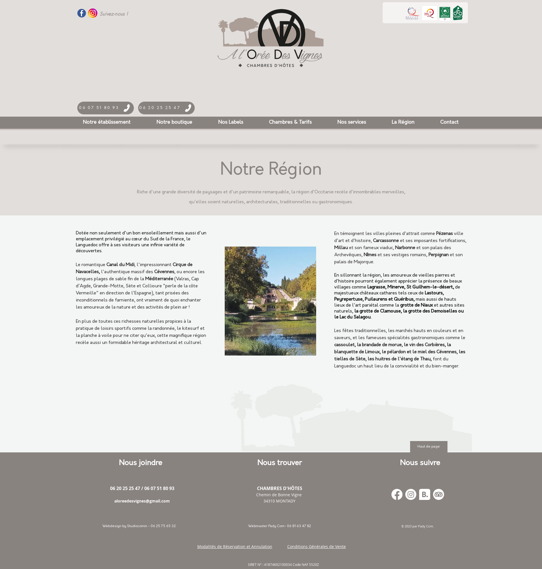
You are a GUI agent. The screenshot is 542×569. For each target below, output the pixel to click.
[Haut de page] (428, 446)
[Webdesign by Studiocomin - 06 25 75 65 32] (139, 526)
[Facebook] (396, 494)
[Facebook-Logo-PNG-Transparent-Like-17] (81, 13)
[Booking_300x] (424, 494)
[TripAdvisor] (438, 494)
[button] (230, 122)
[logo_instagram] (92, 13)
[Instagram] (410, 494)
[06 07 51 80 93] (105, 108)
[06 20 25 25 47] (166, 108)
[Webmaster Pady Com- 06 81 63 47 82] (279, 526)
